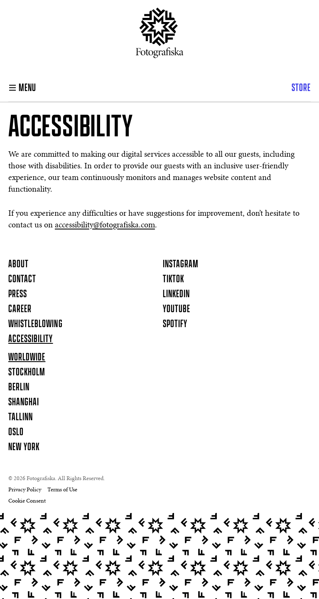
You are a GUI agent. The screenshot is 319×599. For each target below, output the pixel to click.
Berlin (18, 387)
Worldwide (26, 357)
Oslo (16, 432)
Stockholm (26, 372)
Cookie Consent (27, 501)
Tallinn (20, 417)
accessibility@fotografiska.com (105, 225)
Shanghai (23, 402)
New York (23, 447)
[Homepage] (160, 36)
